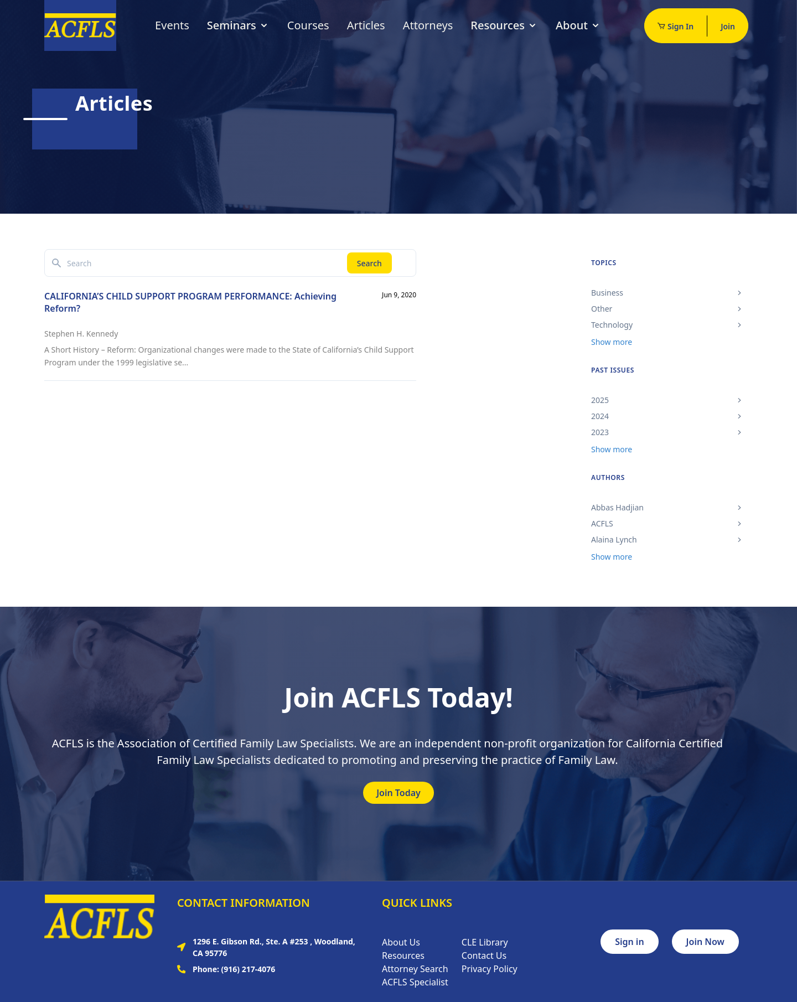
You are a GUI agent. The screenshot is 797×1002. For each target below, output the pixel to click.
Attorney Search (415, 969)
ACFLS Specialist (415, 982)
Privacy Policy (489, 969)
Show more (611, 342)
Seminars (238, 25)
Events (172, 25)
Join (728, 26)
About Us (401, 942)
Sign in (629, 942)
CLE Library (485, 942)
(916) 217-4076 (248, 969)
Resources (504, 25)
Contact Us (484, 955)
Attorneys (428, 25)
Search (369, 263)
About (578, 25)
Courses (308, 25)
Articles (366, 25)
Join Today (398, 793)
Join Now (705, 942)
